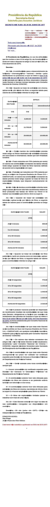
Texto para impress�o (16, 43)
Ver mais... (12, 51)
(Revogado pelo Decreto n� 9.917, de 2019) (25, 46)
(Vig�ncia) (12, 48)
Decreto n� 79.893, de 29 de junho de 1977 (25, 25)
